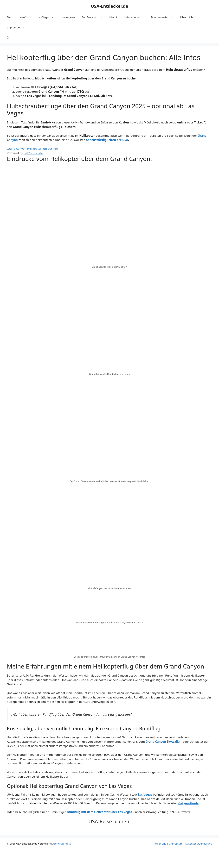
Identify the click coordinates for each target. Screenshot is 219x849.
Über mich (186, 17)
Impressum (17, 27)
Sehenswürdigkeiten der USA (107, 140)
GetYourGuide (33, 153)
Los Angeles (68, 17)
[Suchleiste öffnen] (8, 38)
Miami (113, 17)
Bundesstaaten (164, 17)
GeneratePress (62, 843)
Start (10, 17)
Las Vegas (47, 17)
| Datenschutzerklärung (197, 843)
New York (25, 17)
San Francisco (94, 17)
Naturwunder (136, 17)
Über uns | (161, 843)
